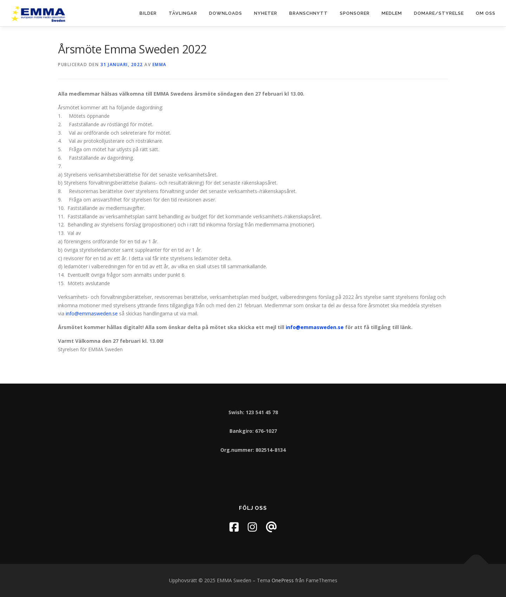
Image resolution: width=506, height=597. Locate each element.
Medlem (392, 13)
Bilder (148, 13)
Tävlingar (183, 13)
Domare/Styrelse (439, 13)
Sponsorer (355, 13)
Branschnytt (308, 13)
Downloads (225, 13)
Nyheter (265, 13)
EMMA (160, 65)
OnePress (283, 580)
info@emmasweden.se (92, 313)
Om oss (485, 13)
